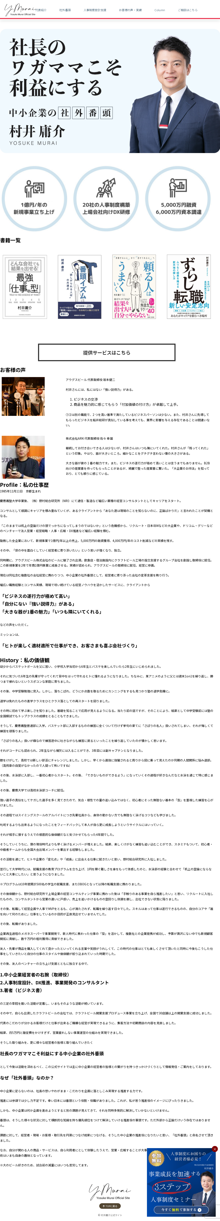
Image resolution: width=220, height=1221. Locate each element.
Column (159, 10)
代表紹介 (41, 10)
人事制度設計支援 (95, 10)
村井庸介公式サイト (111, 1215)
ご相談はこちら (188, 10)
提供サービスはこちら (106, 352)
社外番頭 (65, 10)
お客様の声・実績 (130, 10)
